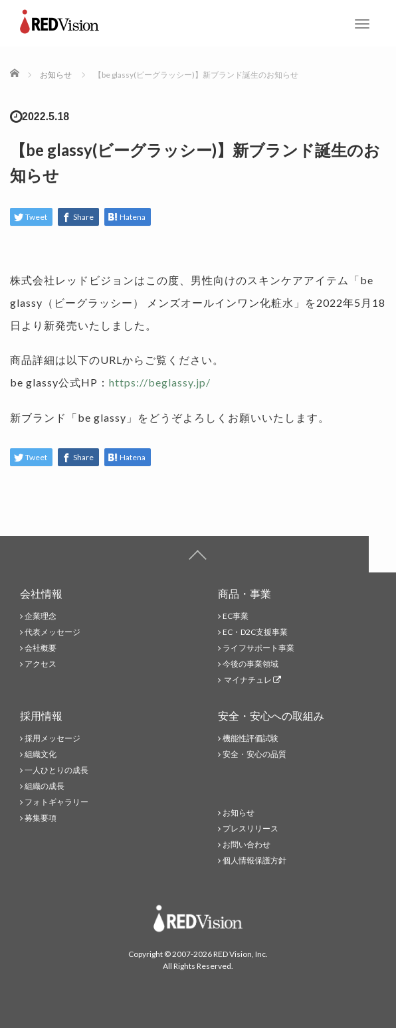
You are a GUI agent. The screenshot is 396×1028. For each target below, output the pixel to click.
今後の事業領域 (250, 664)
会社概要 (40, 648)
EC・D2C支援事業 (255, 632)
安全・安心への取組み (271, 715)
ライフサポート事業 (258, 648)
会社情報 (41, 593)
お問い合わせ (246, 844)
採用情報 (41, 715)
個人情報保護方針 (254, 860)
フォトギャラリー (56, 802)
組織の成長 (44, 786)
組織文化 (40, 754)
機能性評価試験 (250, 738)
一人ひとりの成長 (56, 770)
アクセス (40, 664)
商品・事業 (244, 593)
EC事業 (235, 616)
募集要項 (40, 818)
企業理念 (40, 616)
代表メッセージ (52, 632)
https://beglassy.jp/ (160, 382)
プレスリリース (250, 828)
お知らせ (238, 812)
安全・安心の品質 (254, 754)
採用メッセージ (52, 738)
